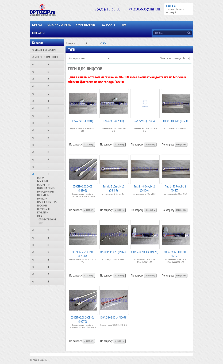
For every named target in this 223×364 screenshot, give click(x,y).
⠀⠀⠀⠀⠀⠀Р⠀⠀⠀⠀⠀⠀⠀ (49, 159)
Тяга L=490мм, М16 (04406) (144, 188)
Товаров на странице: (170, 58)
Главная (37, 24)
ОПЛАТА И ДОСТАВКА (59, 24)
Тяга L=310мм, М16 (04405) (113, 188)
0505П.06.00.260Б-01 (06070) (82, 319)
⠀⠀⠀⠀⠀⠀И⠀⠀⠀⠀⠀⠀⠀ (49, 108)
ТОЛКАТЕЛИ (43, 195)
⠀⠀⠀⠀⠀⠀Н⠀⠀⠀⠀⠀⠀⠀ (49, 137)
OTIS (41, 223)
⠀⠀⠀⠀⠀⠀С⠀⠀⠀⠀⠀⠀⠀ (49, 166)
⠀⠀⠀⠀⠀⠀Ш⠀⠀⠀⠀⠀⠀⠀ (49, 259)
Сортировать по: (77, 58)
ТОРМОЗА (42, 198)
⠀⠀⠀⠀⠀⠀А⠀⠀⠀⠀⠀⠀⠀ (49, 64)
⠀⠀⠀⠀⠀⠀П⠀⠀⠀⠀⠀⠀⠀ (49, 152)
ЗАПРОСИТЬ (108, 24)
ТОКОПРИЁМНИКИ (46, 188)
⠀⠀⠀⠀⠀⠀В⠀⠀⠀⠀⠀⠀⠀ (49, 79)
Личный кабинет (86, 24)
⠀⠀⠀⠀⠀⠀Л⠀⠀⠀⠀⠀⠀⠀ (49, 123)
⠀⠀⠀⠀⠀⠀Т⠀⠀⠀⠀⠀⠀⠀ (49, 174)
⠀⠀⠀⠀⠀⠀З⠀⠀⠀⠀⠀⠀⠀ (49, 101)
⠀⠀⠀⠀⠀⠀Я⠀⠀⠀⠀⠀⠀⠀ (49, 281)
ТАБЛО (40, 177)
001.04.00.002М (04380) (175, 121)
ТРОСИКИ (42, 205)
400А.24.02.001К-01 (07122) (175, 253)
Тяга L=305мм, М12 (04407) (175, 188)
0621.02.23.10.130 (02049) (82, 253)
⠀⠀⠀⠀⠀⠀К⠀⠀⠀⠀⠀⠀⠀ (49, 115)
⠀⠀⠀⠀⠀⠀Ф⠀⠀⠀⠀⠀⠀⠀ (49, 237)
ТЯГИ (40, 216)
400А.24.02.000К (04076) (144, 252)
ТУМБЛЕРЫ (42, 212)
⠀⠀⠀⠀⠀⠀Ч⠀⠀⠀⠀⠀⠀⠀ (49, 252)
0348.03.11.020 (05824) (113, 252)
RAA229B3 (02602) (113, 121)
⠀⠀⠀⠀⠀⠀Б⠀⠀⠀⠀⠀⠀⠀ (49, 71)
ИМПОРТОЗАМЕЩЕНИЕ (46, 57)
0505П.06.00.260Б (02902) (83, 188)
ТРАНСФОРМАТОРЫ (47, 202)
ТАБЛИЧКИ (42, 181)
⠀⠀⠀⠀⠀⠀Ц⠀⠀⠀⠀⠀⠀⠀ (49, 245)
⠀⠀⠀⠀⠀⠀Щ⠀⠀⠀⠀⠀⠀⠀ (49, 267)
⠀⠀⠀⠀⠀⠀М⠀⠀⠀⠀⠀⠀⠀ (49, 130)
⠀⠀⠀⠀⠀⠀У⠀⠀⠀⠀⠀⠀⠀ (49, 230)
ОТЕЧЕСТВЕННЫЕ (47, 219)
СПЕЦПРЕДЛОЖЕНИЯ (45, 49)
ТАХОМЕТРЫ (43, 184)
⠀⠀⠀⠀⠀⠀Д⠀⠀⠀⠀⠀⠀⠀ (49, 93)
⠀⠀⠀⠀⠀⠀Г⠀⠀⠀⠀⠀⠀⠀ (49, 86)
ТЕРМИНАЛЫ (43, 209)
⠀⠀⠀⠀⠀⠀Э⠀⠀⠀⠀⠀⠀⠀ (49, 274)
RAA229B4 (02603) (144, 121)
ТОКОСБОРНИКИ (45, 191)
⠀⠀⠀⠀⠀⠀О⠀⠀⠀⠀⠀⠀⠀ (49, 145)
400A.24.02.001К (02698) (113, 317)
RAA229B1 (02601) (82, 121)
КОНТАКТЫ (38, 33)
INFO (123, 24)
